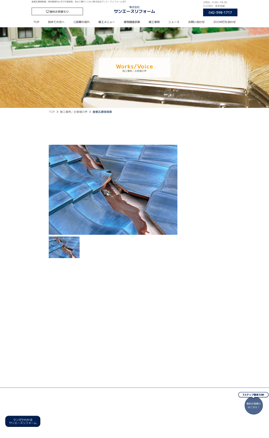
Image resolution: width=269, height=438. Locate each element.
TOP (36, 22)
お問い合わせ (196, 22)
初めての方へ (56, 22)
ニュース (173, 22)
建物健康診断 (132, 22)
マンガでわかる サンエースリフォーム (23, 421)
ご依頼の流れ (81, 22)
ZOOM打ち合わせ (224, 22)
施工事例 (154, 22)
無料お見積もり (59, 11)
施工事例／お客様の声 (73, 112)
